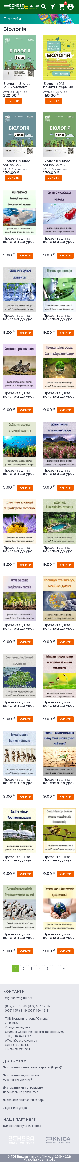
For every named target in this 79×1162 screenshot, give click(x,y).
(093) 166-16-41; (39, 1010)
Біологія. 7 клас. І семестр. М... (58, 162)
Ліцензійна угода (15, 1108)
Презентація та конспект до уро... (18, 240)
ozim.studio (47, 1159)
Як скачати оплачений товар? (23, 1100)
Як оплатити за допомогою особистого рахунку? (21, 1077)
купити (13, 100)
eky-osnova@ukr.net (18, 998)
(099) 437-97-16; (39, 1006)
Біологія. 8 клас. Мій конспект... (17, 85)
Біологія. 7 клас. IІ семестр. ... (18, 162)
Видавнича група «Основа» (22, 1126)
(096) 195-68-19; (16, 1010)
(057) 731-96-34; (16, 1006)
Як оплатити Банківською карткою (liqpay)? (33, 1067)
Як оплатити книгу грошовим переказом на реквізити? (23, 1090)
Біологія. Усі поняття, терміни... (59, 85)
